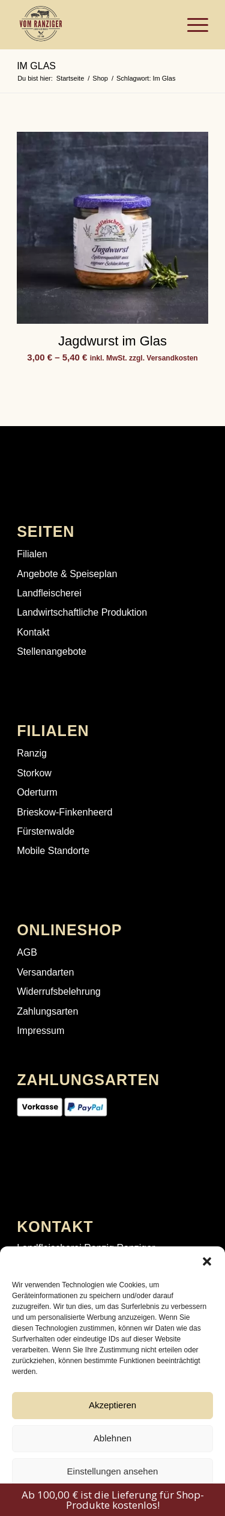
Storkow (34, 773)
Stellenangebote (51, 651)
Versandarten (45, 972)
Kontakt (33, 632)
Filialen (32, 554)
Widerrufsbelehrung (59, 991)
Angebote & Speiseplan (67, 574)
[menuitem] (191, 25)
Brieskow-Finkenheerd (64, 812)
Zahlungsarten (47, 1011)
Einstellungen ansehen (112, 1471)
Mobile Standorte (53, 851)
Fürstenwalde (45, 831)
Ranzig (32, 753)
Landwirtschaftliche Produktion (82, 612)
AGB (27, 952)
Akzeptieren (112, 1405)
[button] (207, 1261)
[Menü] (191, 25)
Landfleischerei (49, 593)
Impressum (40, 1031)
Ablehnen (112, 1438)
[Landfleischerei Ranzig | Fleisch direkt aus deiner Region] (93, 25)
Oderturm (37, 792)
